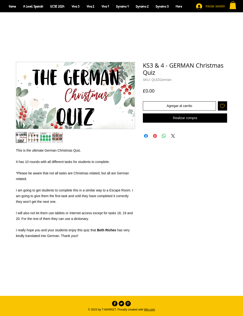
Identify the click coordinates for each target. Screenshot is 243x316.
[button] (232, 5)
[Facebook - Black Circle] (114, 303)
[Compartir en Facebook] (146, 136)
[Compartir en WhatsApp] (164, 136)
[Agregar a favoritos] (222, 106)
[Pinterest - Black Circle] (128, 303)
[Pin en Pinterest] (155, 136)
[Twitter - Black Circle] (121, 303)
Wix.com (149, 309)
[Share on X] (173, 136)
